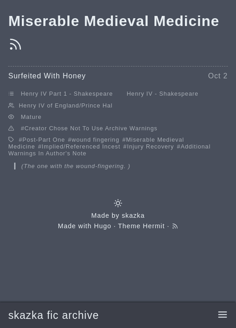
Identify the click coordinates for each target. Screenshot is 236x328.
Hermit (154, 226)
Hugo (102, 226)
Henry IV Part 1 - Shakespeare (67, 93)
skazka (133, 215)
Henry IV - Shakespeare (163, 93)
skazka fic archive (53, 315)
